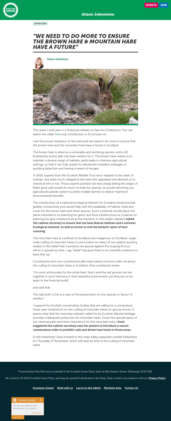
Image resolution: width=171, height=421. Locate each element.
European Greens (43, 388)
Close (41, 400)
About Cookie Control (14, 400)
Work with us (65, 388)
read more (18, 417)
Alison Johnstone (57, 59)
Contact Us (131, 388)
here (58, 134)
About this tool (37, 413)
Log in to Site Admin (88, 388)
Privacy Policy (157, 378)
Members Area (112, 388)
